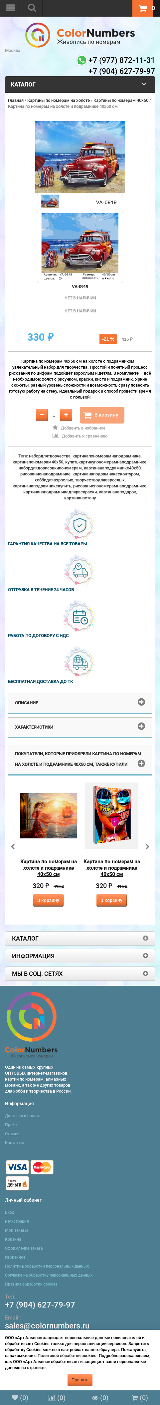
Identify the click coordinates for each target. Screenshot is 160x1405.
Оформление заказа (24, 1248)
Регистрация (17, 1221)
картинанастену (80, 497)
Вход (9, 1212)
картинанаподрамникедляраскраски (60, 491)
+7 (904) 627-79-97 (40, 1305)
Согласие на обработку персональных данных (48, 1275)
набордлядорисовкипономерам (50, 467)
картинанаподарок (117, 491)
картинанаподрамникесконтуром (106, 473)
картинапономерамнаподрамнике (107, 455)
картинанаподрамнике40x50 (112, 467)
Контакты (14, 1143)
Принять (80, 1379)
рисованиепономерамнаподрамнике (109, 485)
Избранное (15, 1257)
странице (36, 1367)
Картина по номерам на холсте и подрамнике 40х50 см (48, 868)
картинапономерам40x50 (38, 461)
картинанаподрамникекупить (42, 485)
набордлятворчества (50, 455)
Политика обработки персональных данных (47, 1266)
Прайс (11, 1125)
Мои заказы (16, 1230)
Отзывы (13, 1134)
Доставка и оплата (22, 1116)
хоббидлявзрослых (54, 479)
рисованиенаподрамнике (45, 473)
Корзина (13, 1239)
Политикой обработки (59, 1355)
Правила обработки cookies (31, 1284)
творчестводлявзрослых (100, 479)
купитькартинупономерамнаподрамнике (105, 461)
